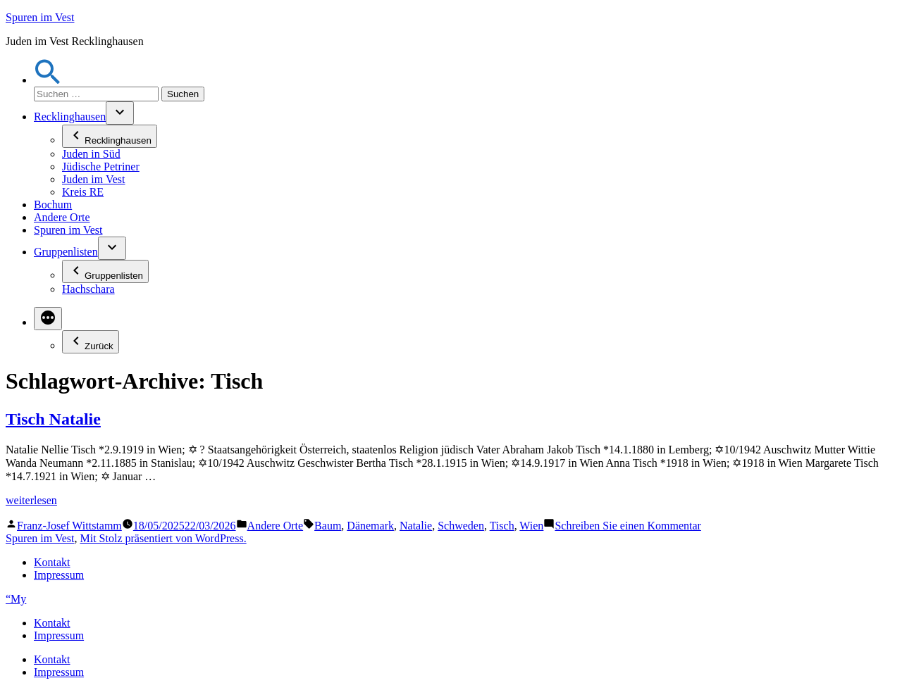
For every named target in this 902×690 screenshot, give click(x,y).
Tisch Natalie (53, 419)
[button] (48, 80)
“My (16, 599)
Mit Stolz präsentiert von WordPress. (163, 538)
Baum (327, 526)
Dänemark (370, 526)
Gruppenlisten (66, 252)
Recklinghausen (70, 117)
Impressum (59, 575)
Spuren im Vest (40, 17)
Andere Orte (62, 217)
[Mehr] (48, 318)
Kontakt (52, 562)
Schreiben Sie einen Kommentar (628, 526)
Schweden (461, 526)
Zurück (90, 341)
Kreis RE (83, 192)
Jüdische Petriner (101, 166)
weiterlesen (31, 500)
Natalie (416, 526)
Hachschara (88, 289)
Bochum (53, 205)
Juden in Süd (91, 154)
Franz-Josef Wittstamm (69, 526)
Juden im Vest (93, 179)
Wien (531, 526)
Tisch (502, 526)
